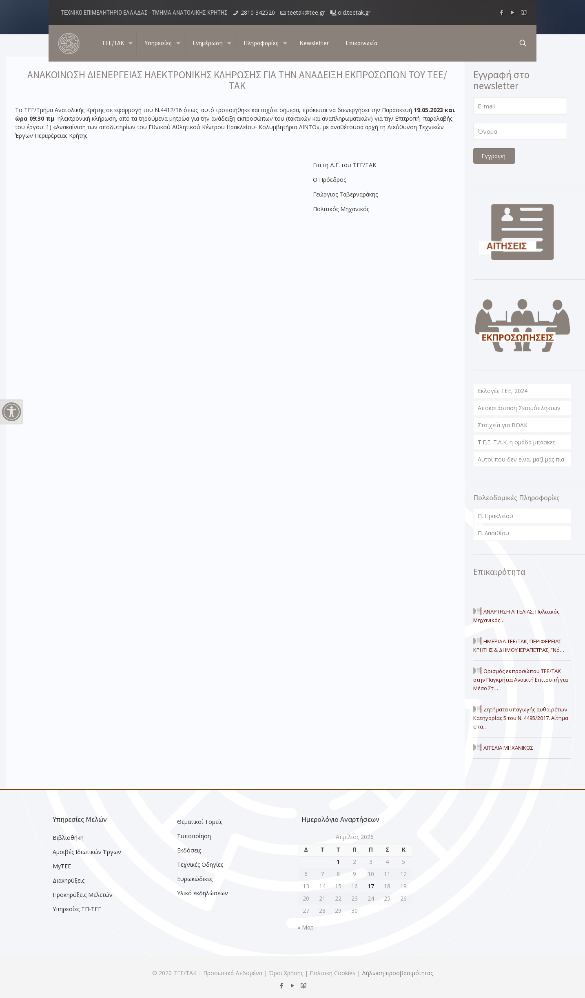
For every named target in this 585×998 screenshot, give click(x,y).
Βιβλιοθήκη (68, 837)
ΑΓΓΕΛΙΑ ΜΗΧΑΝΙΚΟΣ (508, 747)
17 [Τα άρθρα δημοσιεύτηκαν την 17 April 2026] (371, 886)
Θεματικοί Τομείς (199, 822)
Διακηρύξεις (68, 880)
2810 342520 (258, 12)
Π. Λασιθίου (493, 533)
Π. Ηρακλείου (495, 516)
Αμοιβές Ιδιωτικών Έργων (87, 852)
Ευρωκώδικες (195, 879)
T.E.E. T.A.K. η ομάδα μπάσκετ (516, 442)
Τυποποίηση (194, 836)
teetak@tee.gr (306, 12)
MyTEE (62, 866)
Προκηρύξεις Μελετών (83, 895)
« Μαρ (305, 927)
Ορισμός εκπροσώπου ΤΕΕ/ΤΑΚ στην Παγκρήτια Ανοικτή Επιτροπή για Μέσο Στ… (520, 679)
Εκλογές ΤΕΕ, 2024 (502, 391)
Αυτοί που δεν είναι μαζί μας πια (521, 459)
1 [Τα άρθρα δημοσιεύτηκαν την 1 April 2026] (338, 862)
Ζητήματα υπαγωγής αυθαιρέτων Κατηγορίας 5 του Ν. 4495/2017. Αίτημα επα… (520, 718)
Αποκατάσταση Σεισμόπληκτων (519, 408)
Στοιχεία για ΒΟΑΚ (502, 425)
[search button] (523, 43)
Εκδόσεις (189, 850)
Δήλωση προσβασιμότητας (397, 973)
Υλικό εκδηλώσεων (202, 893)
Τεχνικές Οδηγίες (200, 864)
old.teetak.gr (354, 12)
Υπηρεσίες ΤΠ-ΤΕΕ (77, 909)
